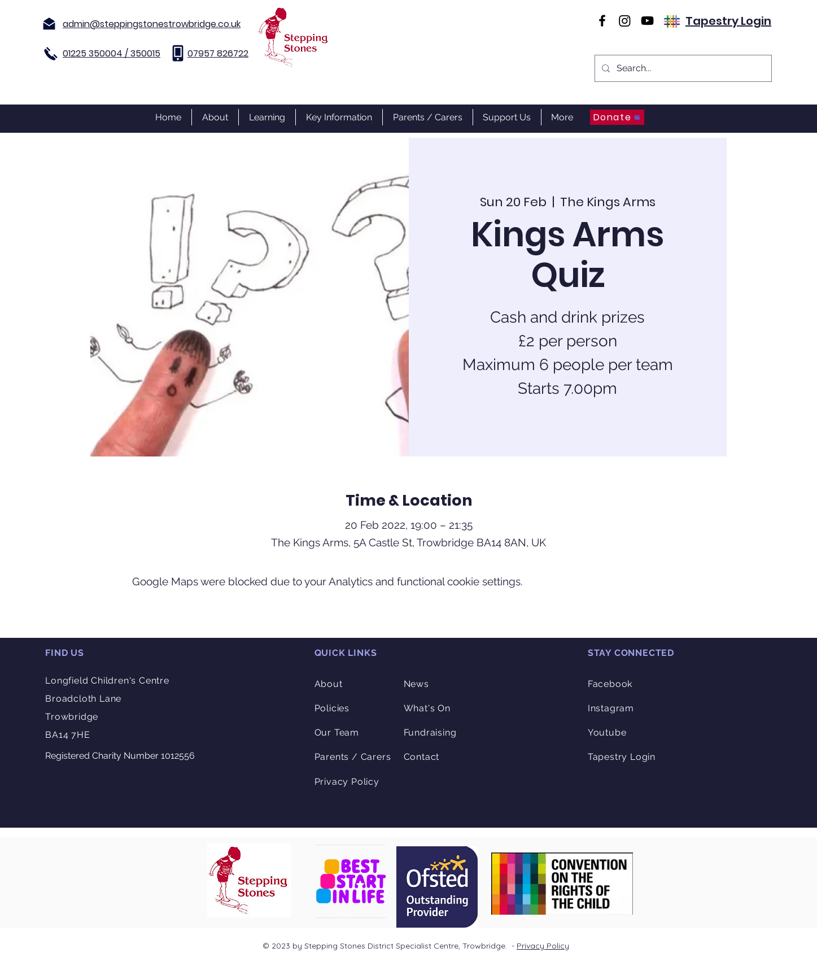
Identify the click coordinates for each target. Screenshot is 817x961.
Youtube (607, 732)
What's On (427, 708)
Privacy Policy (543, 946)
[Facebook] (602, 20)
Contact (422, 756)
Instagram (611, 708)
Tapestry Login (728, 21)
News (416, 684)
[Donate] (617, 117)
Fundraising (430, 732)
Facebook (610, 684)
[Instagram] (624, 20)
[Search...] (682, 68)
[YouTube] (647, 20)
